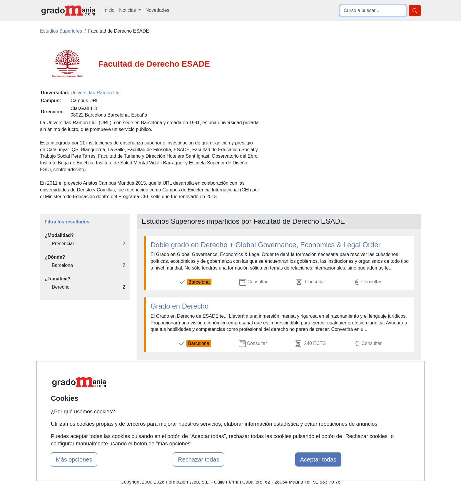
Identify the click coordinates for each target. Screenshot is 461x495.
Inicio (108, 10)
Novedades (157, 10)
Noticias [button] (128, 10)
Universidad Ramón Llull (96, 92)
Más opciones (74, 459)
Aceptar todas (318, 459)
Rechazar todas (198, 459)
